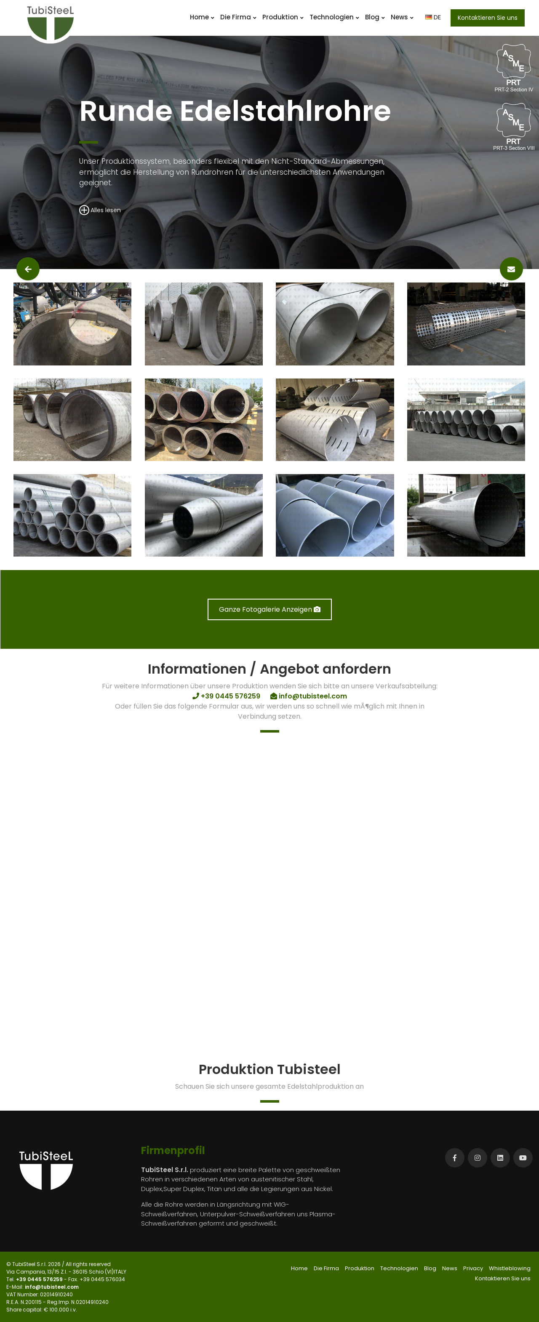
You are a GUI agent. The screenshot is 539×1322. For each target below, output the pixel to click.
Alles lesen (100, 210)
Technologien (334, 17)
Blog (375, 17)
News (402, 17)
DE (433, 17)
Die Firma (238, 17)
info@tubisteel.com (52, 1286)
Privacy (473, 1268)
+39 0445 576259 (40, 1279)
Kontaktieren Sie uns (488, 17)
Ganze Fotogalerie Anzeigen (269, 609)
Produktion (283, 17)
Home (202, 17)
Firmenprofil (173, 1150)
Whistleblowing (510, 1268)
